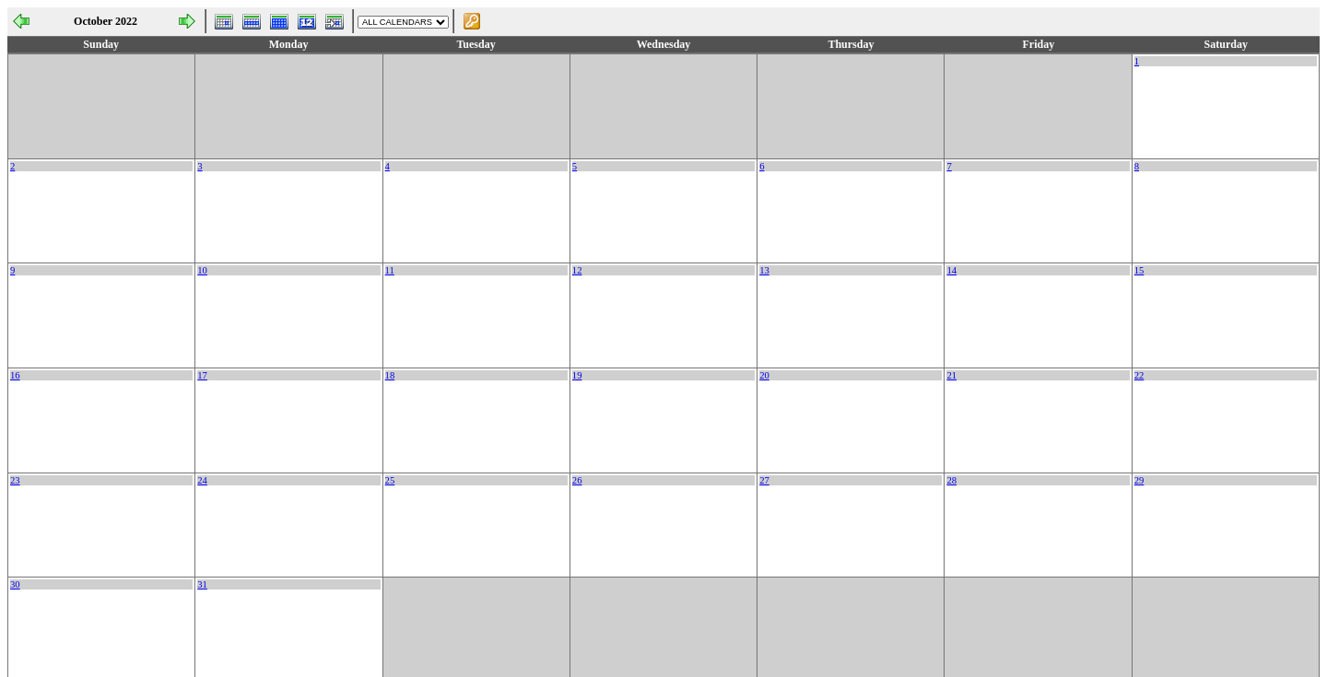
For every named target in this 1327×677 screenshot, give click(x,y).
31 (202, 584)
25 (390, 480)
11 (389, 270)
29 (1139, 480)
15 (1139, 270)
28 (951, 480)
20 (764, 375)
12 (577, 270)
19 (577, 375)
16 (15, 375)
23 (15, 480)
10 (202, 270)
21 (951, 375)
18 (390, 375)
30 (15, 584)
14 (951, 270)
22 (1139, 375)
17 (202, 375)
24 (202, 480)
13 (764, 270)
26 (577, 480)
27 (764, 480)
